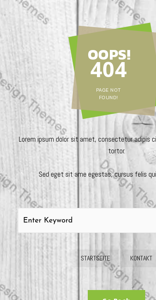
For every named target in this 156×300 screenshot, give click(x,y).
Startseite (95, 258)
